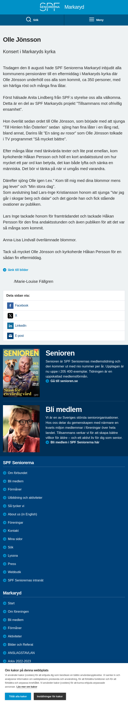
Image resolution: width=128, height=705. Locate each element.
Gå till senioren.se (64, 381)
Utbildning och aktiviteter (25, 497)
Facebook (21, 305)
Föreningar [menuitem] (15, 522)
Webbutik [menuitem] (14, 572)
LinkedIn (20, 325)
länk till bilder (18, 270)
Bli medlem (16, 481)
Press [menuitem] (12, 564)
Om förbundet (17, 473)
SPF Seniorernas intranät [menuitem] (25, 580)
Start (11, 603)
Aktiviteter (15, 636)
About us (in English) (22, 514)
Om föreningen (18, 611)
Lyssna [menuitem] (13, 555)
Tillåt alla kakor (18, 696)
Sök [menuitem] (32, 19)
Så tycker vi (16, 506)
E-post (19, 335)
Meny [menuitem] (96, 19)
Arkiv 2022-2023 (19, 661)
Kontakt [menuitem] (13, 530)
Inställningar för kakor (50, 696)
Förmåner (15, 489)
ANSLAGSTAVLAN (21, 653)
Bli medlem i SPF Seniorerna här (75, 442)
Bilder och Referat (20, 644)
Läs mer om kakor (27, 686)
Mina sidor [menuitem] (15, 539)
